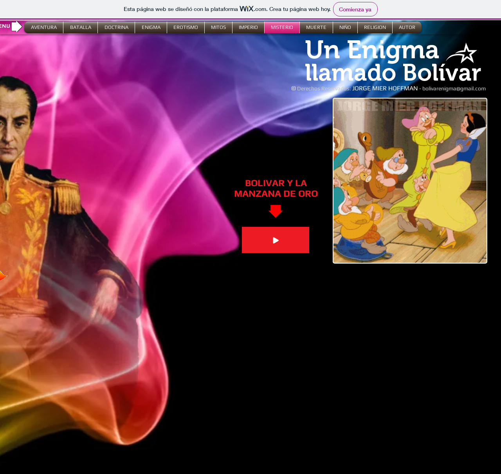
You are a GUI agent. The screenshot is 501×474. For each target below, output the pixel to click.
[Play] (275, 240)
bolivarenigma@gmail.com (454, 88)
